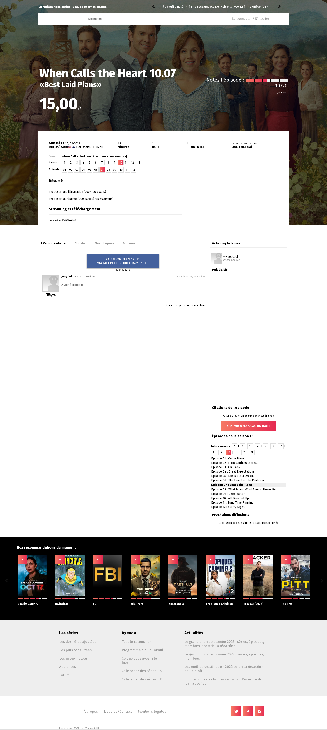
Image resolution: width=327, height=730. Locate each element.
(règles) (282, 92)
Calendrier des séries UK (142, 679)
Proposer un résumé (63, 199)
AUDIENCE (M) (242, 147)
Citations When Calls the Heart (248, 425)
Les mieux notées (73, 658)
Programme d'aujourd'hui (142, 650)
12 (132, 162)
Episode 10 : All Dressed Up (230, 498)
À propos (91, 711)
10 (121, 169)
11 (126, 162)
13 (138, 162)
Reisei (169, 7)
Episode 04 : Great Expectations (232, 471)
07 (102, 169)
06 (96, 169)
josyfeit (66, 276)
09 (114, 169)
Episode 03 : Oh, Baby (225, 467)
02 (70, 169)
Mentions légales (152, 711)
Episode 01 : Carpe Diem (227, 458)
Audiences (67, 667)
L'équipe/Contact (118, 711)
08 (108, 169)
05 (89, 169)
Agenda (129, 633)
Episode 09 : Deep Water (228, 494)
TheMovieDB (92, 728)
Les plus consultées (75, 650)
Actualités (193, 633)
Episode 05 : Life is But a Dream (232, 476)
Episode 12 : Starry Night (228, 507)
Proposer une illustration (66, 192)
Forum (64, 675)
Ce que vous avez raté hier (139, 660)
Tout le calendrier (136, 642)
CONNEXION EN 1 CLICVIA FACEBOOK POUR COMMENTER (123, 261)
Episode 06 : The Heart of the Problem (237, 480)
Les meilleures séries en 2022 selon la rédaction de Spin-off (223, 669)
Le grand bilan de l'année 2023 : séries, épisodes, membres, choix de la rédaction (224, 644)
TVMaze (78, 728)
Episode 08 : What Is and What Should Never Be (243, 489)
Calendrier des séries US (142, 671)
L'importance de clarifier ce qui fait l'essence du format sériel (223, 681)
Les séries (68, 633)
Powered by (62, 220)
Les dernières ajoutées (77, 642)
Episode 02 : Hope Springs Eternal (234, 463)
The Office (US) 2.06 (204, 7)
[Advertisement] (240, 203)
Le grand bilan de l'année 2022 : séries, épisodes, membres (224, 656)
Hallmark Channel (90, 147)
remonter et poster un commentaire (185, 305)
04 (83, 169)
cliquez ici (124, 269)
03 (77, 169)
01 (64, 169)
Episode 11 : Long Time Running (232, 502)
